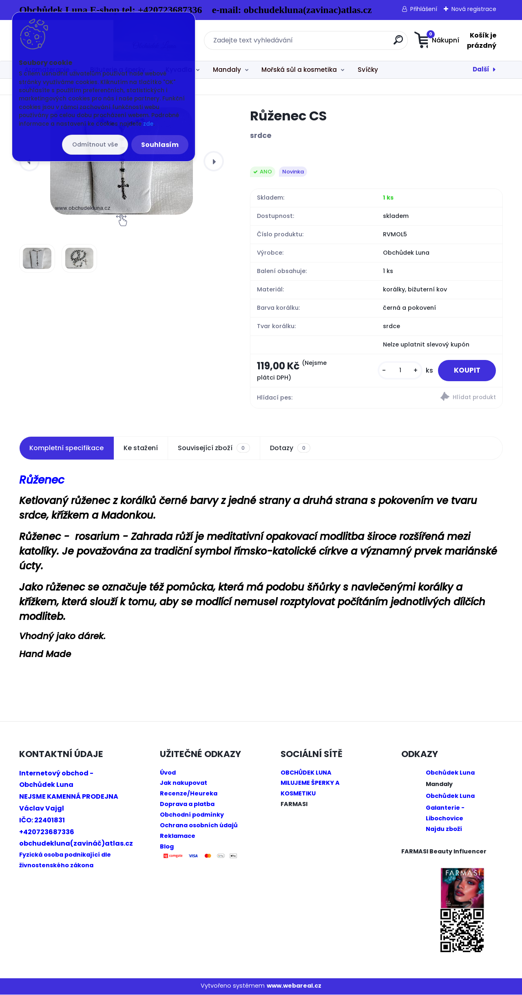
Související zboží (214, 448)
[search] (341, 43)
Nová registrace (473, 9)
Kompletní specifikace (66, 448)
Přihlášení (423, 9)
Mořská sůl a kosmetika (299, 69)
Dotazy (290, 448)
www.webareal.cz (294, 986)
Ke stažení (141, 448)
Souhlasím (160, 144)
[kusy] (398, 371)
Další (481, 69)
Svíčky (368, 69)
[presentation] (213, 161)
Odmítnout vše (95, 144)
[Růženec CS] (37, 258)
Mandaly (227, 69)
